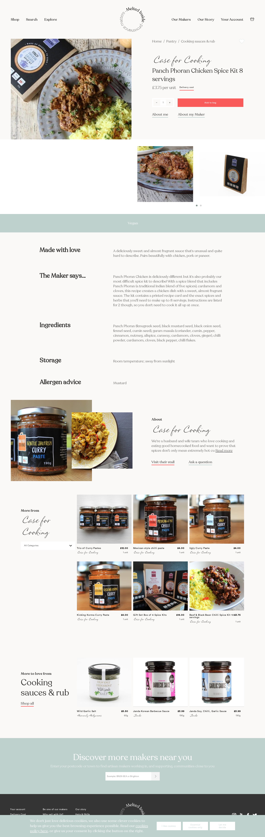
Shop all (27, 703)
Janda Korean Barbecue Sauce (151, 711)
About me (160, 114)
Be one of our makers (55, 809)
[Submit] (155, 776)
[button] (197, 205)
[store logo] (132, 19)
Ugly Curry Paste (199, 548)
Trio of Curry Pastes (89, 548)
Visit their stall (162, 462)
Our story (80, 809)
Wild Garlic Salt (86, 711)
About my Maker (191, 114)
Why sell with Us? (53, 814)
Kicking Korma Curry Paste (93, 615)
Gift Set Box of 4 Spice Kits (150, 615)
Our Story (206, 19)
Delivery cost (186, 87)
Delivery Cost (18, 814)
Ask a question (200, 462)
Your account (17, 809)
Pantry (171, 41)
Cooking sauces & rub (198, 41)
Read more (224, 450)
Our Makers (181, 19)
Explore (50, 19)
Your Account (232, 19)
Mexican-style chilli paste (148, 548)
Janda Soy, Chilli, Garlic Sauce (208, 711)
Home (157, 41)
